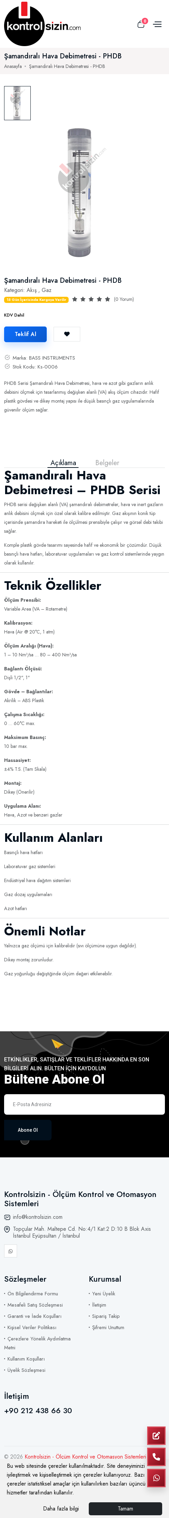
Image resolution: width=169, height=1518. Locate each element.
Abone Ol (28, 1130)
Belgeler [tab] (107, 463)
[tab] (17, 103)
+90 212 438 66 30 (38, 1410)
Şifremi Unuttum (108, 1327)
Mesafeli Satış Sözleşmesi (35, 1305)
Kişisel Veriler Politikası (32, 1327)
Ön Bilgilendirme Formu (33, 1293)
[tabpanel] (81, 192)
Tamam (125, 1509)
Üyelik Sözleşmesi (26, 1370)
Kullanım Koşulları (26, 1359)
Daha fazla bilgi (61, 1509)
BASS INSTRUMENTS (52, 358)
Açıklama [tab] (63, 463)
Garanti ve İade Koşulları (34, 1316)
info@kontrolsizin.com (37, 1217)
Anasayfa (13, 66)
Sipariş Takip (106, 1316)
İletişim (99, 1305)
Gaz (47, 290)
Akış (32, 290)
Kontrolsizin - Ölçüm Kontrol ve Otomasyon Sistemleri (85, 1457)
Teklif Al (25, 334)
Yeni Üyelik (103, 1293)
